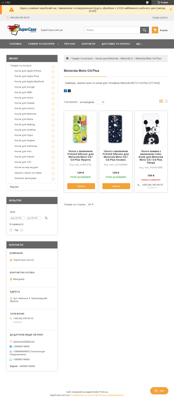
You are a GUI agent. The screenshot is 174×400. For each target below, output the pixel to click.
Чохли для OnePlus (25, 129)
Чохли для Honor (23, 97)
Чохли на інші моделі (26, 167)
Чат (159, 390)
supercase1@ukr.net (23, 341)
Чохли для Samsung (25, 146)
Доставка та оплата (116, 43)
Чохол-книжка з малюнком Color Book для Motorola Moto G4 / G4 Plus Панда (151, 157)
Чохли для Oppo (23, 135)
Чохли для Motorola (106, 58)
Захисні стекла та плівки (28, 172)
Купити (81, 186)
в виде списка (166, 102)
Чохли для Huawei (24, 103)
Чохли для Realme (24, 140)
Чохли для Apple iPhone (27, 70)
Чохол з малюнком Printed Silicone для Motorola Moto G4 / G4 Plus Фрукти (80, 155)
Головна (15, 43)
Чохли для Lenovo (24, 108)
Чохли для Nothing (24, 124)
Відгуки (14, 186)
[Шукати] (144, 30)
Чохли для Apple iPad (26, 76)
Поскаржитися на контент (83, 395)
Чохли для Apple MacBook (29, 81)
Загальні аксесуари (25, 178)
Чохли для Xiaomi (24, 156)
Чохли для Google (24, 87)
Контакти (88, 43)
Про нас (69, 43)
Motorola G (127, 58)
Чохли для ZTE (22, 162)
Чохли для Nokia (23, 119)
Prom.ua (104, 392)
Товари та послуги (41, 43)
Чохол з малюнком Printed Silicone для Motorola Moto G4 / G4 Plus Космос (116, 155)
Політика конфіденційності (110, 395)
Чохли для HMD (23, 92)
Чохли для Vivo (23, 151)
